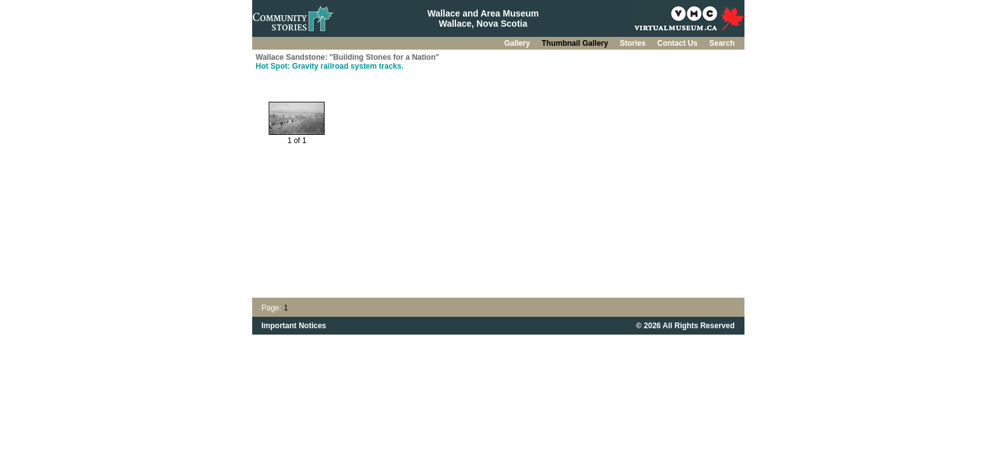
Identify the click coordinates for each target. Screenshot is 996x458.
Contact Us (678, 43)
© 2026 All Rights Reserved (685, 325)
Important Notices (294, 325)
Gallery (518, 43)
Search (721, 43)
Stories (634, 43)
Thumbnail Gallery (576, 43)
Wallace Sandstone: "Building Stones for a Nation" (348, 57)
